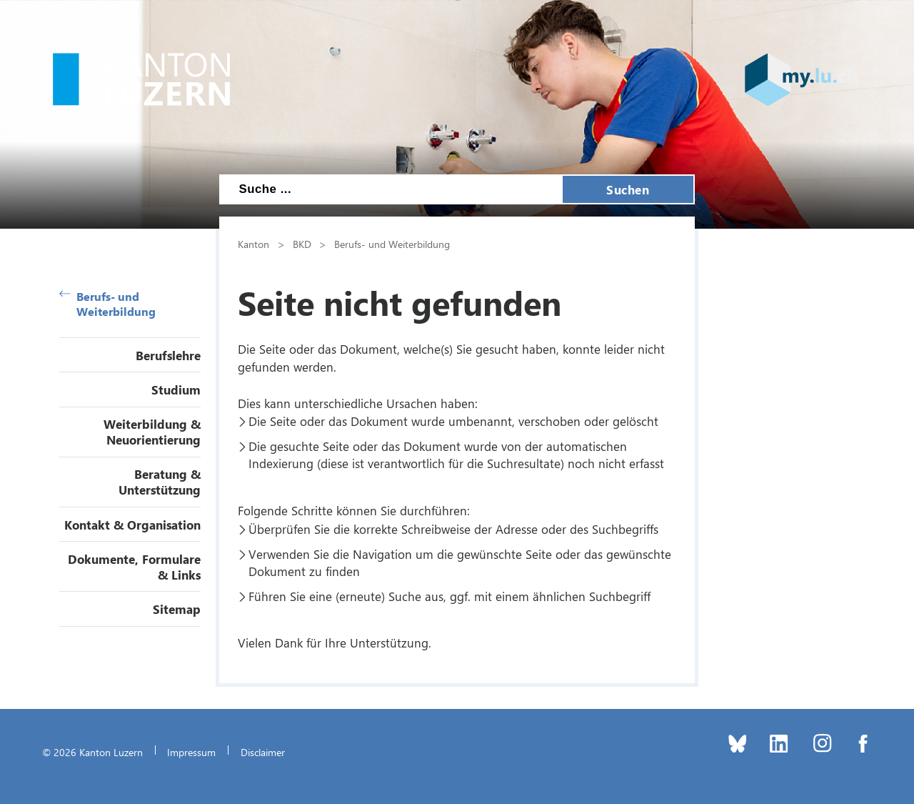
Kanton (253, 243)
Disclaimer (263, 751)
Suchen (627, 189)
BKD (302, 243)
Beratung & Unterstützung (160, 481)
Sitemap (177, 609)
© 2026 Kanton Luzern (92, 751)
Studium (176, 389)
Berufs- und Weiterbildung (107, 304)
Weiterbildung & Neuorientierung (152, 431)
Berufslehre (168, 355)
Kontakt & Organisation (132, 524)
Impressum (191, 751)
